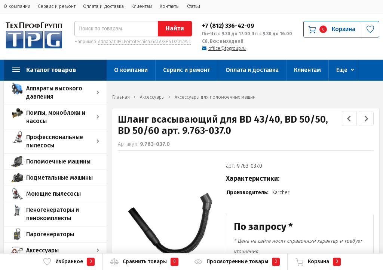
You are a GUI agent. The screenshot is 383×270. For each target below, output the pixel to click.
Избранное (69, 261)
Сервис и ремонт (57, 6)
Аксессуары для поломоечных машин (215, 97)
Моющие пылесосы (53, 193)
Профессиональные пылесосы (54, 141)
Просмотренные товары (237, 261)
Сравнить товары (144, 261)
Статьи (193, 6)
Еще (341, 70)
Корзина (318, 261)
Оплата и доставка (103, 6)
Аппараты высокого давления (54, 92)
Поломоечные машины (58, 161)
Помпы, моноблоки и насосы (55, 116)
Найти (175, 28)
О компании (17, 6)
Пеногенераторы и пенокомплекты (52, 214)
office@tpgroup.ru (227, 48)
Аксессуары (42, 250)
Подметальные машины (59, 177)
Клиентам (141, 6)
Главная (121, 97)
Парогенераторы (50, 234)
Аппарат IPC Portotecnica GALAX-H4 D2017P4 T (144, 41)
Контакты (170, 6)
